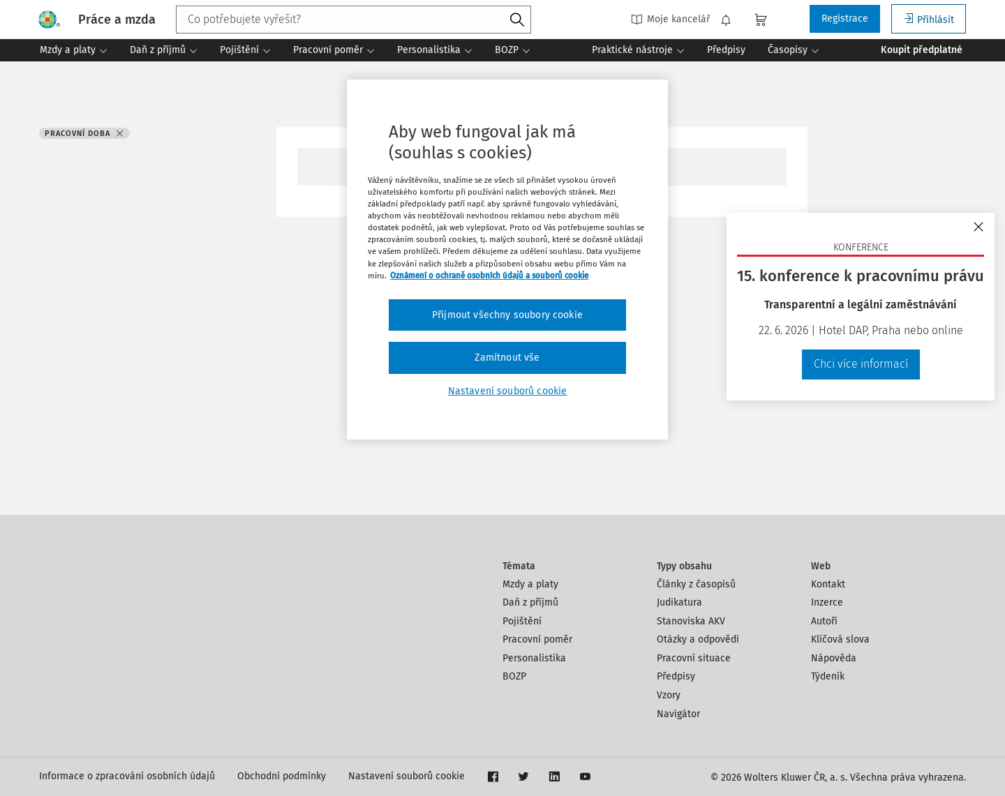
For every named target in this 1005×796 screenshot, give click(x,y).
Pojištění (522, 621)
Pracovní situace (694, 658)
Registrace (844, 18)
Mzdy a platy (530, 584)
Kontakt (828, 584)
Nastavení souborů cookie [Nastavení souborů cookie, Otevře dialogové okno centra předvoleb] (507, 391)
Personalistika (534, 658)
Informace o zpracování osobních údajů (127, 776)
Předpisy (676, 676)
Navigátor (678, 714)
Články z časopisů (696, 584)
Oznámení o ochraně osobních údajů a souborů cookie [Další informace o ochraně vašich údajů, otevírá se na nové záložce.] (489, 275)
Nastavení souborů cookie (406, 776)
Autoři (824, 621)
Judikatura (679, 602)
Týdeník (827, 676)
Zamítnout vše (507, 357)
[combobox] (353, 19)
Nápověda (833, 658)
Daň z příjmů (530, 602)
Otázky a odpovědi (698, 639)
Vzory (668, 695)
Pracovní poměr (537, 639)
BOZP (514, 676)
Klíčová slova (840, 639)
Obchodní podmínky (281, 776)
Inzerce (827, 602)
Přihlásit (928, 19)
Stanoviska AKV (691, 621)
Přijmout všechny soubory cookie (507, 315)
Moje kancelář (670, 19)
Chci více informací (861, 363)
